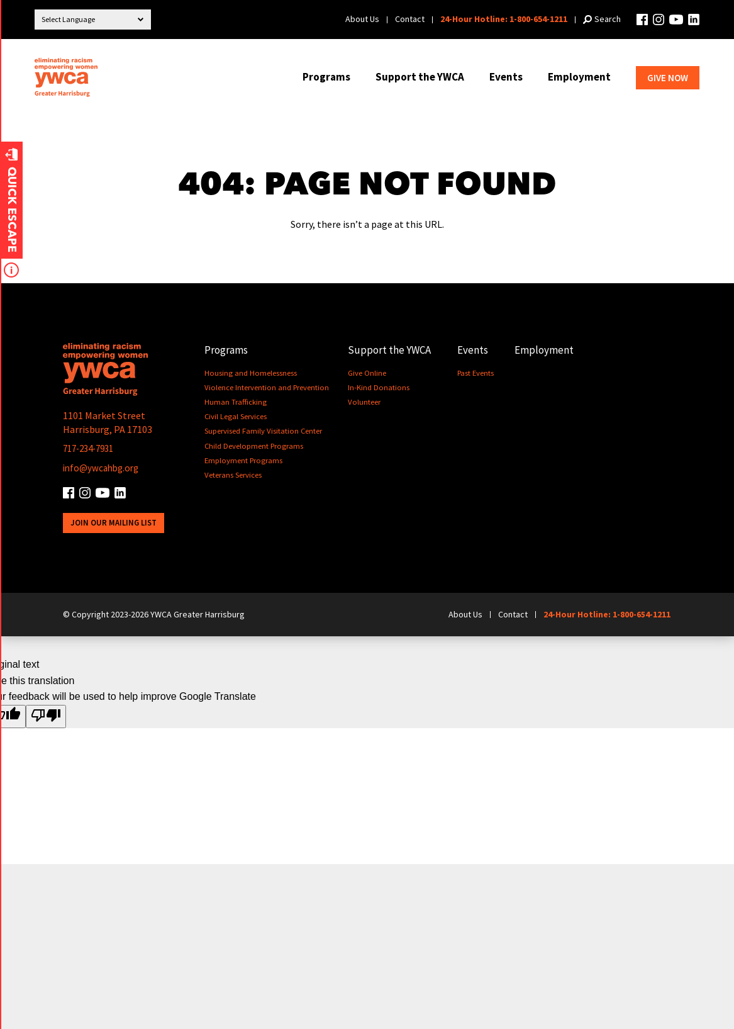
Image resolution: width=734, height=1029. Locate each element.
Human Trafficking (235, 401)
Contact (410, 19)
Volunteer (365, 401)
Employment (579, 77)
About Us (362, 19)
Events (506, 77)
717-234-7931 (92, 448)
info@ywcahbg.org (103, 467)
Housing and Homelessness (250, 373)
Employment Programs (244, 460)
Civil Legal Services (235, 416)
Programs (326, 77)
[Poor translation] (46, 717)
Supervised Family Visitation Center (263, 430)
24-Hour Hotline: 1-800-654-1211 (503, 19)
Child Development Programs (254, 446)
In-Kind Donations (380, 387)
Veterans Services (233, 475)
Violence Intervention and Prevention (267, 387)
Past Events (478, 373)
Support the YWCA (419, 77)
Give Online (368, 373)
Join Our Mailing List (113, 522)
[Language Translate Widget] (93, 19)
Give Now (667, 78)
